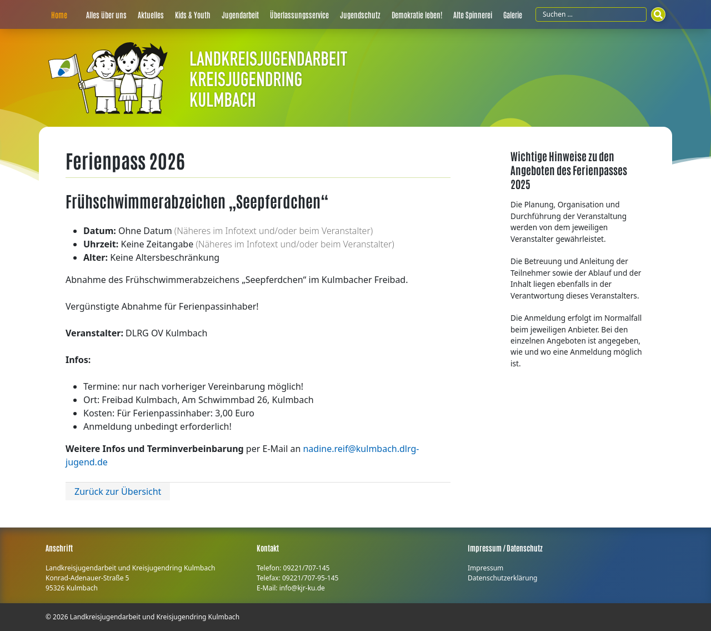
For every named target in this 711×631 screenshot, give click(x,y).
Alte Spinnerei (472, 14)
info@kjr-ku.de (302, 588)
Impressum (485, 568)
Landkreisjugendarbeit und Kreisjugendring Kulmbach (154, 617)
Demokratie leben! (417, 14)
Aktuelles (151, 14)
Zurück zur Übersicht (117, 491)
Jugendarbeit (240, 14)
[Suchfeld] (591, 14)
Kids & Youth (193, 14)
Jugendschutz (360, 14)
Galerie (512, 14)
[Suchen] (658, 14)
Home (59, 14)
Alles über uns (106, 14)
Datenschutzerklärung (502, 578)
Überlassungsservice (299, 14)
